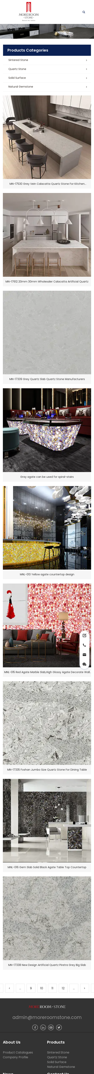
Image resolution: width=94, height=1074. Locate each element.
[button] (47, 60)
